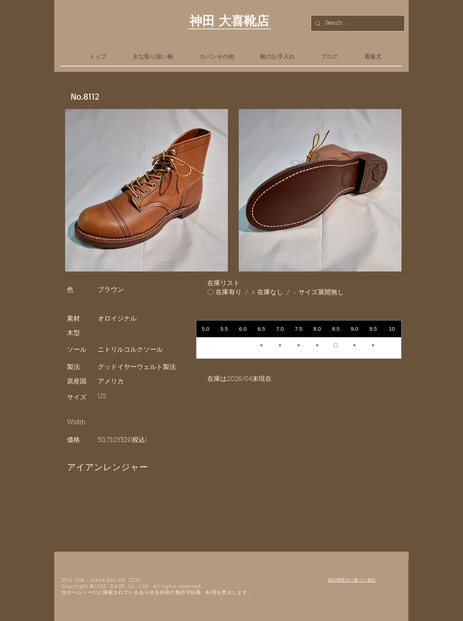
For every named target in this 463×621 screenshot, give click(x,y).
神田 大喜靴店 (229, 21)
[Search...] (357, 23)
